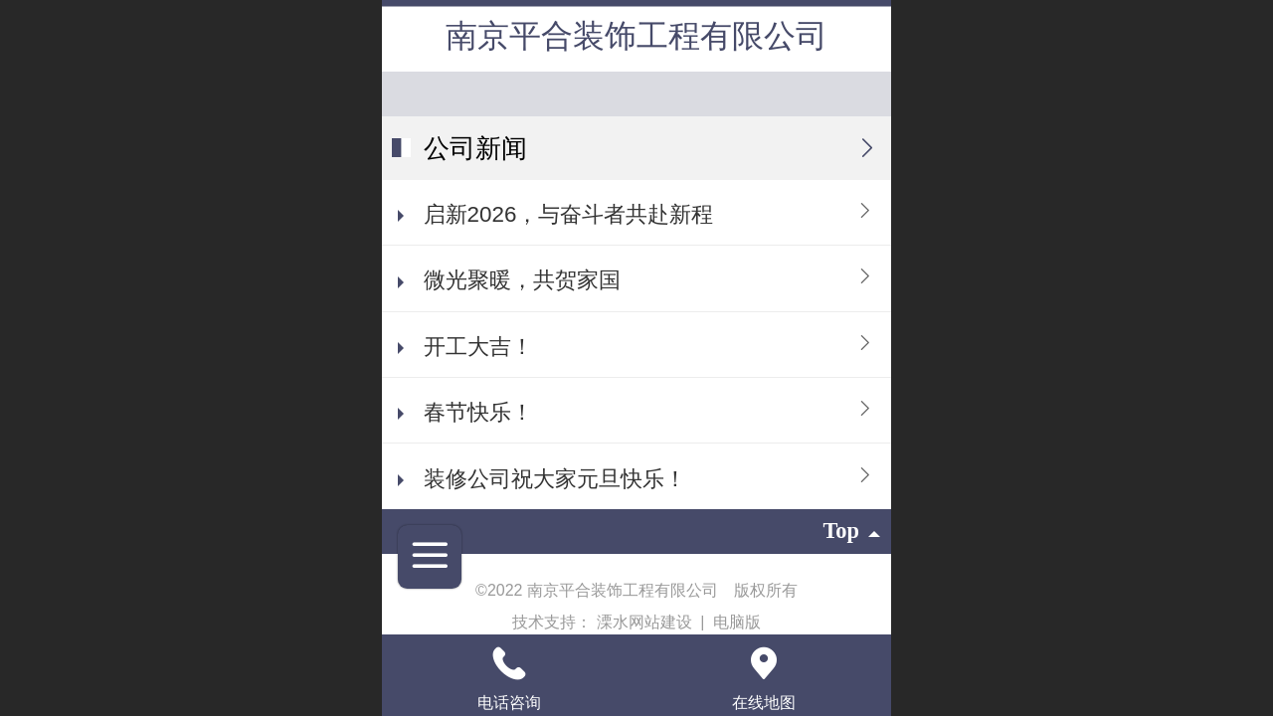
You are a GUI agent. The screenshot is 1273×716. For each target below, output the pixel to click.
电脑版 (737, 622)
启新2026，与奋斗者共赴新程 (569, 214)
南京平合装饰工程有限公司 (636, 36)
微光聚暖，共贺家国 (522, 280)
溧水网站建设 (646, 622)
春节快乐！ (478, 412)
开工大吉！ (478, 346)
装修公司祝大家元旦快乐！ (555, 478)
